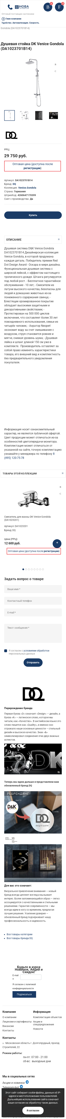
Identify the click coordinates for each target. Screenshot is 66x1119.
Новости (38, 1028)
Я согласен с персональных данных (29, 652)
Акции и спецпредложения (43, 1023)
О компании (9, 1017)
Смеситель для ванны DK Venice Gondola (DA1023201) (27, 518)
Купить (33, 215)
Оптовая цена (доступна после (33, 551)
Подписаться (24, 994)
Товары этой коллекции (20, 473)
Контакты (8, 1030)
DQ (14, 184)
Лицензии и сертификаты (17, 1021)
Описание (13, 239)
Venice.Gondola (27, 187)
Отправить (33, 662)
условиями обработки (36, 650)
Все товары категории (19, 934)
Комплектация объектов (47, 1017)
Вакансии (8, 1026)
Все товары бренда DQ (20, 938)
